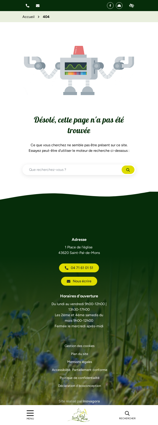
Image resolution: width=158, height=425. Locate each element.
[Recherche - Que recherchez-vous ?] (72, 169)
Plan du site (79, 354)
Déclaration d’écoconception (79, 386)
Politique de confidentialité (79, 378)
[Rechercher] (127, 414)
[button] (27, 5)
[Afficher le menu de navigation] (30, 415)
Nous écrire (79, 281)
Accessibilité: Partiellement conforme (79, 370)
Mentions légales (79, 362)
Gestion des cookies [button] (80, 346)
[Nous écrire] (38, 5)
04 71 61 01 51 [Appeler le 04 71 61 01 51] (79, 268)
